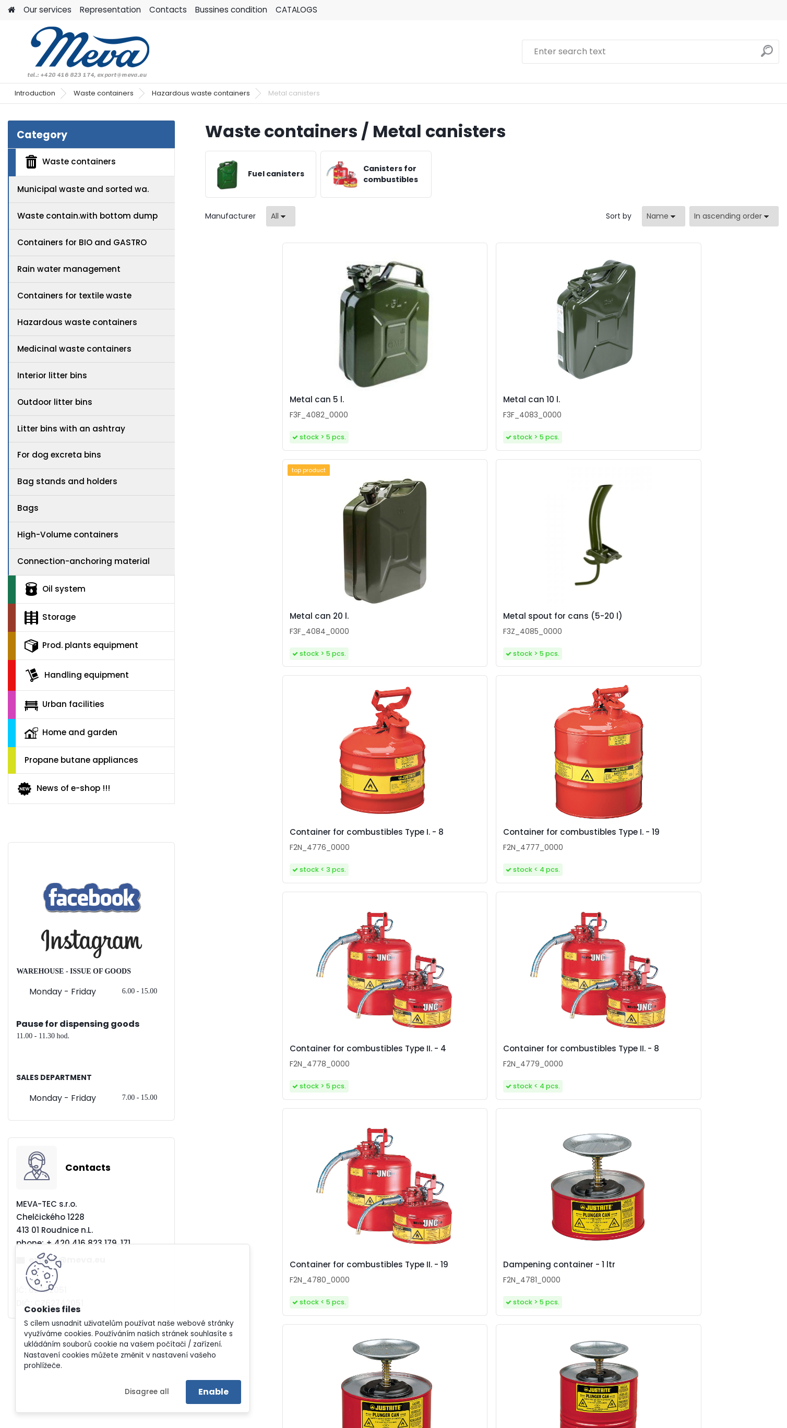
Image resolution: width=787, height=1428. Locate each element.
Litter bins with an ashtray (71, 428)
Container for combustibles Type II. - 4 (559, 621)
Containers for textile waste (74, 295)
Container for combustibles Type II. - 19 (272, 845)
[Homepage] (11, 10)
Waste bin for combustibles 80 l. (488, 1295)
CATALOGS (296, 9)
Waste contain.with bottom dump (87, 215)
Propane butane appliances (81, 759)
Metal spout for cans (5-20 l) (706, 399)
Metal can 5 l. (243, 399)
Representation (110, 9)
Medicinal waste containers (74, 348)
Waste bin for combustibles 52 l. (703, 1070)
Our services (47, 9)
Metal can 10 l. (388, 399)
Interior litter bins (52, 375)
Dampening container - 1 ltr (416, 843)
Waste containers (104, 93)
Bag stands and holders (67, 481)
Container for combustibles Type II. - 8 (703, 621)
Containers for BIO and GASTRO (82, 242)
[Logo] (79, 52)
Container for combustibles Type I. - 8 (272, 621)
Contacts (168, 9)
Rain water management (69, 268)
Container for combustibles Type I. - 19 (416, 621)
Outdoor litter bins (54, 402)
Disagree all (147, 1392)
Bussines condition (231, 9)
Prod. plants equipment (81, 646)
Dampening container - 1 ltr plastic (272, 1070)
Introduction (35, 93)
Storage (50, 618)
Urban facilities (64, 704)
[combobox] (663, 216)
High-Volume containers (67, 534)
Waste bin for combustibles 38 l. (559, 1070)
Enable (213, 1392)
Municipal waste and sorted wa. (83, 189)
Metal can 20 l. (532, 399)
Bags (28, 507)
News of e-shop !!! (63, 789)
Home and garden (71, 732)
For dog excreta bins (59, 454)
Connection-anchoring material (83, 561)
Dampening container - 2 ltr (560, 843)
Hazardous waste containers (201, 93)
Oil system (55, 589)
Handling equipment (77, 675)
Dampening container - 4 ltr (704, 843)
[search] (767, 55)
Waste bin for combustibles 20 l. (416, 1070)
